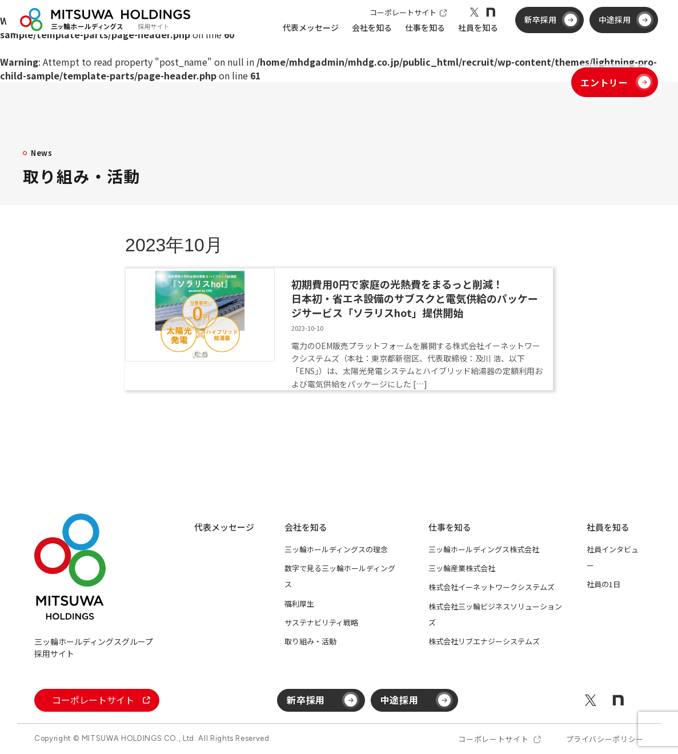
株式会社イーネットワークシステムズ (491, 586)
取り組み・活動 (310, 641)
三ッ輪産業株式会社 (461, 568)
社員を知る (608, 527)
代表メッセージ (307, 42)
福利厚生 (299, 603)
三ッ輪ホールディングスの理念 (336, 549)
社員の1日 (603, 584)
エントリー (616, 82)
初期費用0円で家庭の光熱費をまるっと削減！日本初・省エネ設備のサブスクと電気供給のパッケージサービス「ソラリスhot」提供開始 (414, 298)
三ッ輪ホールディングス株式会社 (483, 549)
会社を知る (305, 527)
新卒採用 (548, 33)
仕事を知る (449, 527)
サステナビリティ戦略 (321, 622)
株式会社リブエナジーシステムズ (484, 641)
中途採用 (623, 33)
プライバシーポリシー (605, 738)
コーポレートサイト (405, 24)
